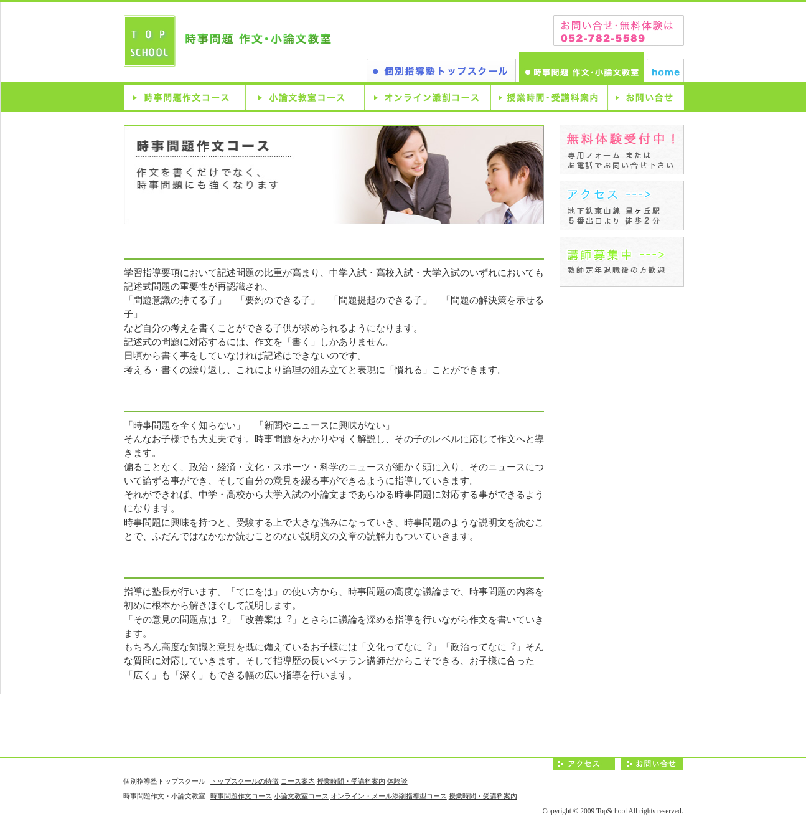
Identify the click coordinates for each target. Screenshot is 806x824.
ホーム (665, 70)
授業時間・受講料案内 (548, 97)
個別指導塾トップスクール (441, 70)
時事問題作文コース (184, 97)
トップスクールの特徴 (244, 781)
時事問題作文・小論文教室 (581, 67)
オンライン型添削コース (427, 97)
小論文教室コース (304, 97)
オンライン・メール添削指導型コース (388, 796)
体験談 (397, 781)
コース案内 (298, 781)
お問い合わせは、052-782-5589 (618, 30)
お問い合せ (645, 97)
